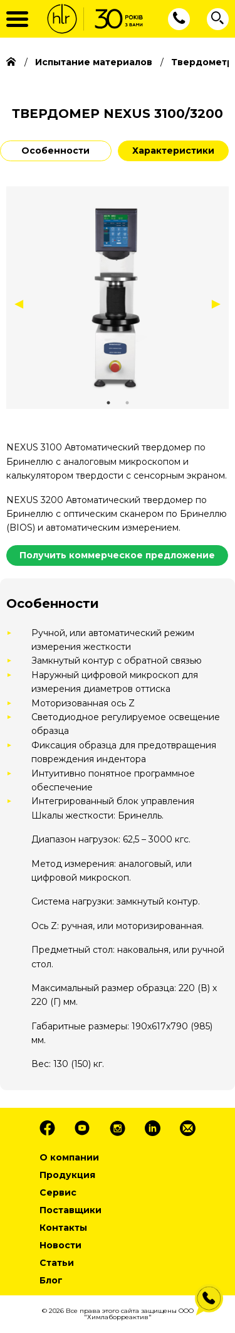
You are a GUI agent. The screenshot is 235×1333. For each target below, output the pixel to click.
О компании (69, 1157)
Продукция (67, 1175)
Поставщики (70, 1210)
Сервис (57, 1192)
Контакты (63, 1227)
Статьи (56, 1262)
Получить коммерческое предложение (117, 555)
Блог (51, 1280)
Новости (60, 1245)
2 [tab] (127, 402)
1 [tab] (108, 402)
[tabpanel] (117, 297)
